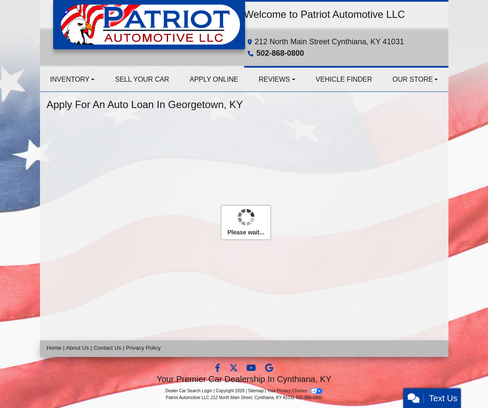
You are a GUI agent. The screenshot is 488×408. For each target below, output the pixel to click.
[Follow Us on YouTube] (252, 368)
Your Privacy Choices (295, 390)
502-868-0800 (280, 53)
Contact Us (107, 348)
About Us (77, 348)
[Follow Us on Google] (269, 368)
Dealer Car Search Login (189, 390)
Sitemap (256, 390)
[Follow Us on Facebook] (218, 368)
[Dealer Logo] (149, 24)
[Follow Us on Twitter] (234, 368)
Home (54, 348)
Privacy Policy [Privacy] (143, 348)
